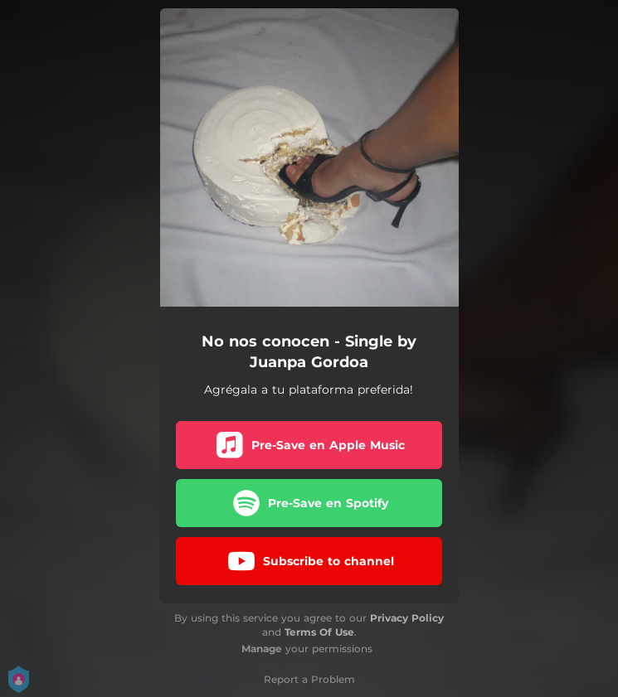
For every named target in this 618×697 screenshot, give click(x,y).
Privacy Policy (407, 618)
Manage (261, 648)
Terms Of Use (319, 632)
